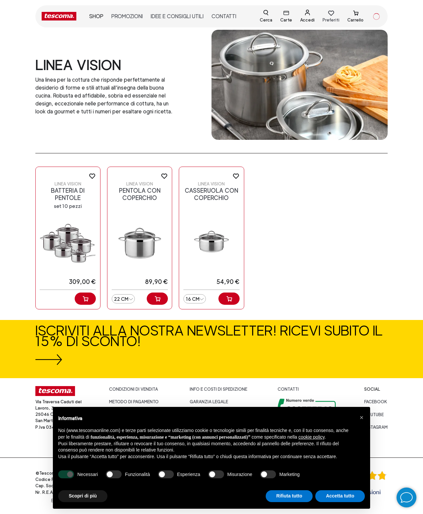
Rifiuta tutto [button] (289, 495)
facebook (375, 401)
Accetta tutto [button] (340, 495)
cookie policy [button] (311, 437)
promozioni (127, 16)
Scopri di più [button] (83, 495)
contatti (224, 16)
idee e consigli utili (177, 16)
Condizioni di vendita (133, 389)
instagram (376, 427)
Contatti (288, 389)
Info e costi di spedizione (218, 389)
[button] (361, 417)
